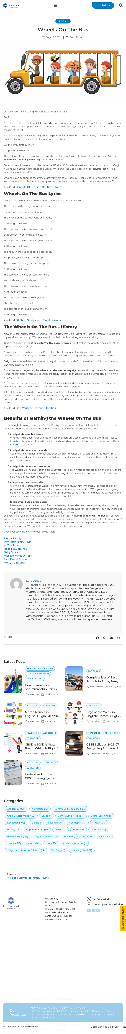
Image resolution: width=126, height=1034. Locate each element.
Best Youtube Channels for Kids (36, 408)
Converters (8, 1031)
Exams (35, 822)
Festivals (53, 822)
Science (11, 843)
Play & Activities (43, 836)
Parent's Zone (35, 679)
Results (86, 836)
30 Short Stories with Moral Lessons (38, 320)
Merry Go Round (14, 562)
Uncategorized (80, 850)
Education (49, 706)
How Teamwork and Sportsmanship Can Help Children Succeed (43, 689)
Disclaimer (96, 1027)
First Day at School (16, 559)
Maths (76, 829)
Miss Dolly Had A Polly (18, 555)
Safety (102, 836)
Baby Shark (11, 552)
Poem (63, 21)
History (11, 829)
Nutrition (96, 829)
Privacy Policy (119, 1027)
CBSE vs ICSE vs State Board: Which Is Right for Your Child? (43, 748)
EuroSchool (114, 519)
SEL (5, 999)
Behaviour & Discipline (40, 668)
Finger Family (12, 538)
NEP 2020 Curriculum (14, 995)
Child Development (38, 674)
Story (49, 843)
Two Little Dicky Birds (17, 541)
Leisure (59, 829)
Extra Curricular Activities (11, 1013)
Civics (45, 815)
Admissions (49, 733)
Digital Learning (100, 815)
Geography (75, 822)
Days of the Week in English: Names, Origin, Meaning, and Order (103, 716)
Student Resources (72, 843)
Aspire (6, 1007)
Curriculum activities (69, 815)
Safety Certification (12, 1023)
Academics (33, 706)
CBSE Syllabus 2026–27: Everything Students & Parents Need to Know (103, 748)
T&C (107, 1027)
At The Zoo (11, 545)
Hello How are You (15, 548)
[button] (97, 637)
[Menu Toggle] (55, 5)
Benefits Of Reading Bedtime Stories (39, 187)
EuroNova (8, 991)
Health (96, 822)
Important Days (35, 829)
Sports (31, 843)
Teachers (7, 983)
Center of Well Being (13, 1003)
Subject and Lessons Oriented (23, 850)
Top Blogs (94, 671)
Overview (8, 979)
